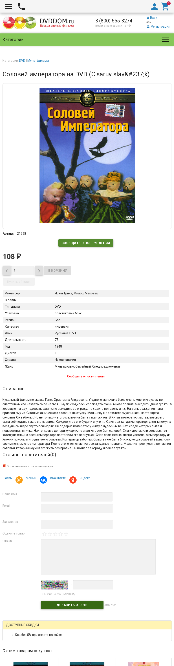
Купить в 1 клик (19, 281)
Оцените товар (13, 533)
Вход (152, 18)
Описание (13, 388)
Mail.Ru (30, 478)
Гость (8, 478)
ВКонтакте (57, 478)
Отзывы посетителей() (29, 454)
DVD (22, 60)
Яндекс (84, 478)
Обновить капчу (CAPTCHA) (58, 594)
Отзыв (7, 541)
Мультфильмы (38, 60)
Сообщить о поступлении (86, 243)
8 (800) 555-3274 (113, 21)
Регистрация (158, 26)
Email (6, 506)
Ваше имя (9, 494)
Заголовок (10, 522)
